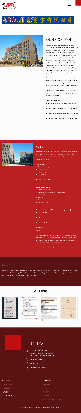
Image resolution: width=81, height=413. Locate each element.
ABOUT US (6, 380)
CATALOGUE (6, 392)
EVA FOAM (46, 392)
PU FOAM (46, 388)
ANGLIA (57, 407)
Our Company (7, 384)
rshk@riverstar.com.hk (38, 368)
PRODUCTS (47, 380)
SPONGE (46, 396)
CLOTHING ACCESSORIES (52, 400)
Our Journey (6, 388)
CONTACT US (7, 396)
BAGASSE (46, 384)
